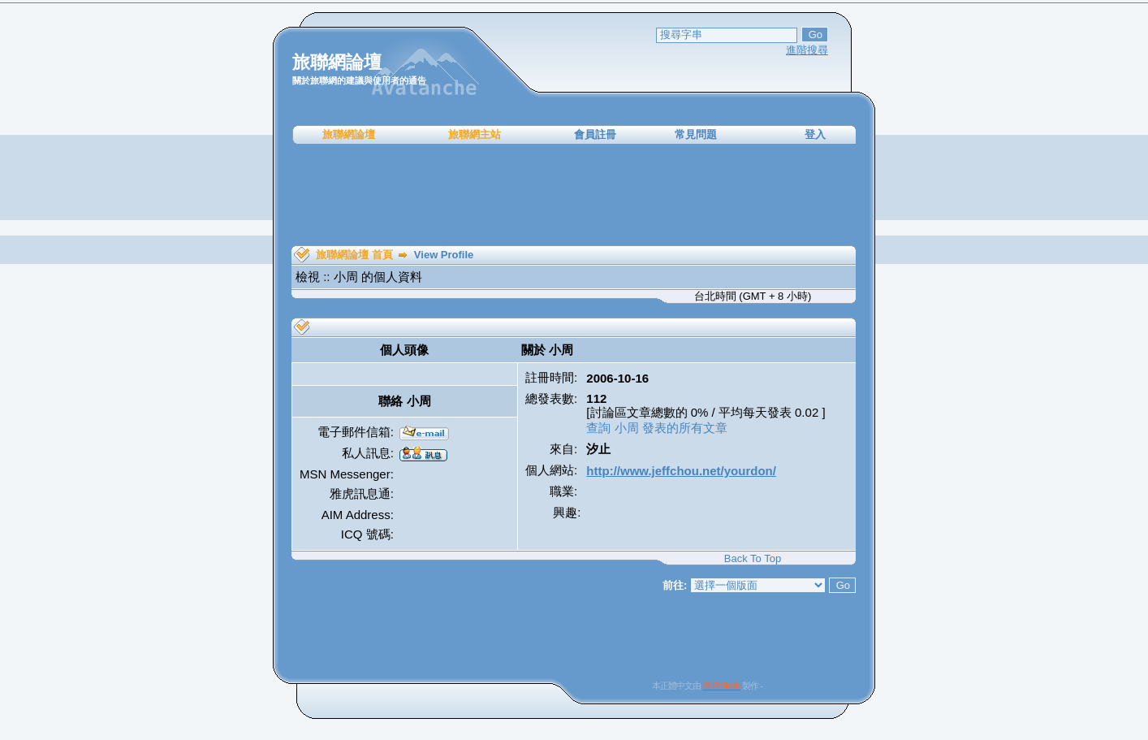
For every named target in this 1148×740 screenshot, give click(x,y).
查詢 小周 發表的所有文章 (656, 428)
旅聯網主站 (474, 134)
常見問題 (696, 134)
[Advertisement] (574, 195)
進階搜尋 (807, 50)
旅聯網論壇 (348, 134)
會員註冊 (595, 134)
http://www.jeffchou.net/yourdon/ (681, 471)
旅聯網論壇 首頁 (354, 255)
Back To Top (752, 558)
